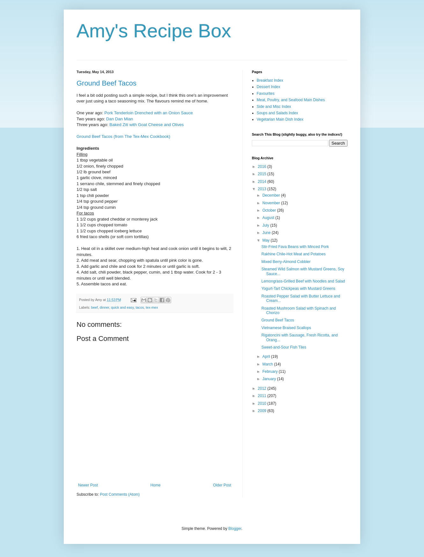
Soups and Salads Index (277, 113)
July (266, 225)
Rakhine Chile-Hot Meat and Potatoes (293, 254)
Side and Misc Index (274, 106)
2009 (262, 411)
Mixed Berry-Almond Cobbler (286, 262)
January (269, 379)
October (269, 210)
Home (155, 485)
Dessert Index (268, 87)
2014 (262, 181)
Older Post (222, 485)
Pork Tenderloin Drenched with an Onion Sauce (148, 112)
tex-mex (152, 307)
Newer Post (88, 485)
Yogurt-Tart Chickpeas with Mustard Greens (298, 288)
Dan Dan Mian (119, 119)
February (270, 371)
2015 (262, 174)
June (267, 232)
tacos (140, 307)
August (268, 217)
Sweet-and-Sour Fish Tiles (283, 347)
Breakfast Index (270, 80)
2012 (262, 388)
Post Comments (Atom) (120, 494)
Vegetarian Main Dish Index (280, 119)
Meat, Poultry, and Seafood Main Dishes (291, 100)
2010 (262, 403)
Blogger (234, 528)
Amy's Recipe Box (154, 30)
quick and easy (122, 307)
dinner (104, 307)
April (266, 356)
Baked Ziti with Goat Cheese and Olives (146, 124)
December (271, 195)
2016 (262, 166)
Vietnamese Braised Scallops (286, 328)
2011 (262, 396)
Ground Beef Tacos (106, 83)
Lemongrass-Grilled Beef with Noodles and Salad (303, 281)
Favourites (265, 93)
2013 (262, 189)
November (271, 203)
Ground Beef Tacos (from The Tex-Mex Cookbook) (123, 136)
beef (94, 307)
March (268, 364)
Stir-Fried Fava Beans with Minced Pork (295, 247)
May (266, 240)
